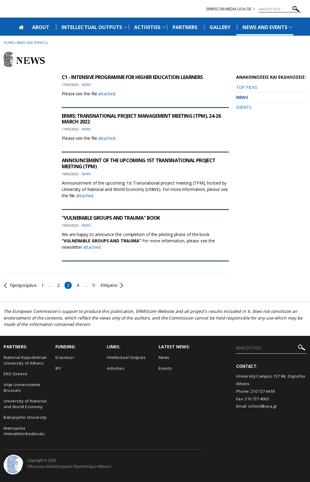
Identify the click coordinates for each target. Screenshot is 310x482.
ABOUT (40, 27)
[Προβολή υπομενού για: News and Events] (290, 27)
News (164, 357)
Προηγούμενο (20, 285)
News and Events (31, 42)
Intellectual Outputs (126, 357)
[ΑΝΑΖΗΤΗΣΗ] (280, 9)
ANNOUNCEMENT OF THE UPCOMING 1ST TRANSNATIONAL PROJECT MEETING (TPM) (138, 163)
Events (165, 368)
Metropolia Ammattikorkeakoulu (24, 431)
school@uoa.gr (262, 406)
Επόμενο (112, 285)
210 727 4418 (263, 391)
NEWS (242, 97)
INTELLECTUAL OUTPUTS (91, 27)
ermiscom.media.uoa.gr (228, 8)
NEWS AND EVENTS (264, 27)
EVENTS (243, 107)
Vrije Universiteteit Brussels (22, 387)
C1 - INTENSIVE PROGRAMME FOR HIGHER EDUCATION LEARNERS (132, 77)
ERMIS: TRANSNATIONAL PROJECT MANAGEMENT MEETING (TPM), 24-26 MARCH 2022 (141, 119)
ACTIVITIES (147, 27)
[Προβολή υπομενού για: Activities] (163, 27)
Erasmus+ (65, 357)
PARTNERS (185, 27)
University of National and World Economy (25, 403)
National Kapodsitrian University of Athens (25, 360)
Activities (115, 368)
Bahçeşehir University (25, 417)
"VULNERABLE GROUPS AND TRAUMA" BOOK (111, 218)
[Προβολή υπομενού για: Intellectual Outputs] (125, 27)
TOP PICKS (246, 87)
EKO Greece (15, 373)
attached (106, 94)
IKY (58, 368)
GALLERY (219, 27)
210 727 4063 (257, 399)
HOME (9, 42)
